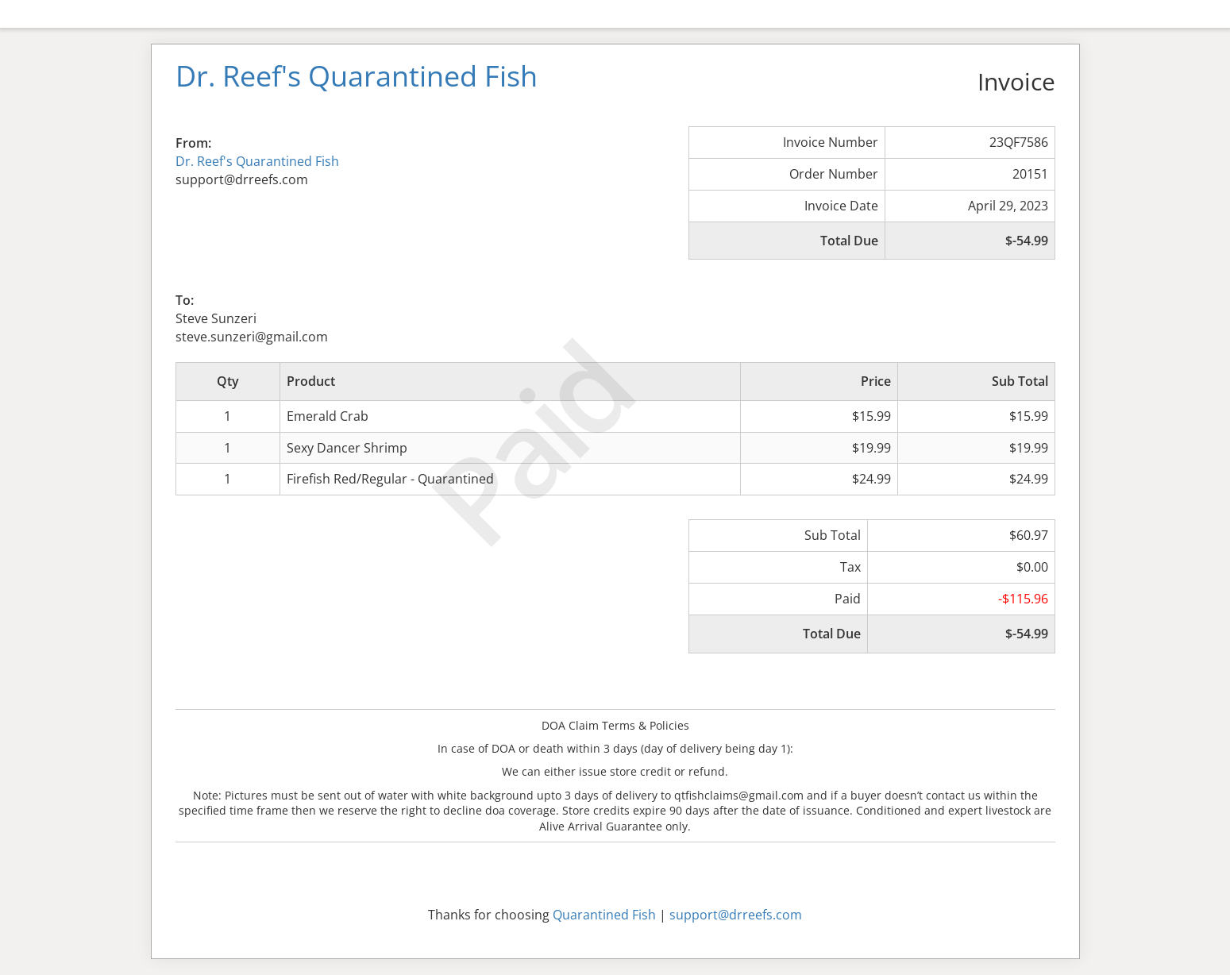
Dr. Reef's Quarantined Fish (257, 161)
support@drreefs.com (735, 914)
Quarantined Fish (604, 914)
